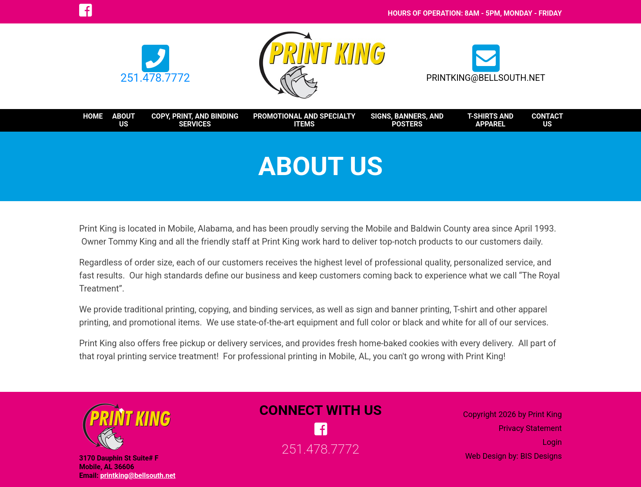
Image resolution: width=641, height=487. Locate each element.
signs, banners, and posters (407, 120)
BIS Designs (541, 455)
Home (93, 116)
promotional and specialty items (304, 120)
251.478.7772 (155, 72)
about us (123, 120)
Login (552, 442)
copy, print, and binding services (194, 120)
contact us (547, 120)
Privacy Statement (530, 428)
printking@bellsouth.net (485, 78)
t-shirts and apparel (490, 120)
